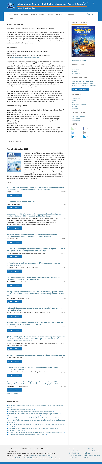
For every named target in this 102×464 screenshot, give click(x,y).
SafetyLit (74, 102)
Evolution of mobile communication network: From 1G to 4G (26, 434)
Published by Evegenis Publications (40, 455)
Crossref (74, 100)
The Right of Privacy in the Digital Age (21, 202)
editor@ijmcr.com (17, 57)
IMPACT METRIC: (79, 60)
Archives (24, 14)
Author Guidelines (74, 451)
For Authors (75, 71)
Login (93, 3)
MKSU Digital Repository (79, 104)
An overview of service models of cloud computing (23, 416)
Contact (11, 18)
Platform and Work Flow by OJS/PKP (18, 458)
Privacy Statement (54, 14)
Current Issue (12, 14)
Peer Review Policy (75, 455)
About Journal (73, 449)
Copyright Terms (74, 453)
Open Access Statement (91, 451)
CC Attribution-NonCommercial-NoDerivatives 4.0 (45, 458)
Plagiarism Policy (89, 453)
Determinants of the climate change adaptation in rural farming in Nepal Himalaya (33, 414)
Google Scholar (76, 98)
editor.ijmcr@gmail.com (31, 57)
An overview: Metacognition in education (20, 409)
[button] (77, 128)
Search (90, 14)
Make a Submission (80, 90)
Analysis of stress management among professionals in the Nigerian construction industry (36, 432)
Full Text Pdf (14, 195)
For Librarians (75, 73)
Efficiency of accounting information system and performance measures (30, 411)
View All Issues (12, 394)
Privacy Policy (73, 457)
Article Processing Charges (92, 455)
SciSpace (74, 106)
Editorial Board (37, 14)
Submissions (69, 14)
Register (86, 3)
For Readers (75, 69)
